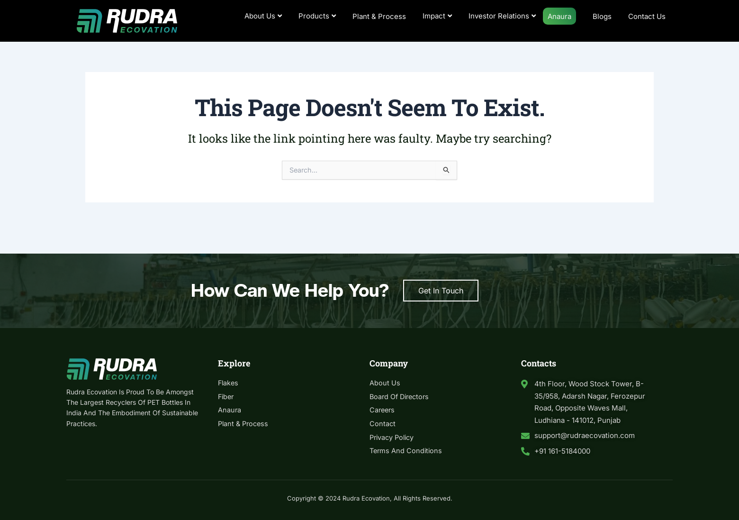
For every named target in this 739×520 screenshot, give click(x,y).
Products (317, 15)
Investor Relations (502, 15)
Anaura (559, 16)
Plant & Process (379, 16)
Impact (437, 15)
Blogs (602, 16)
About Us (263, 15)
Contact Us (647, 16)
